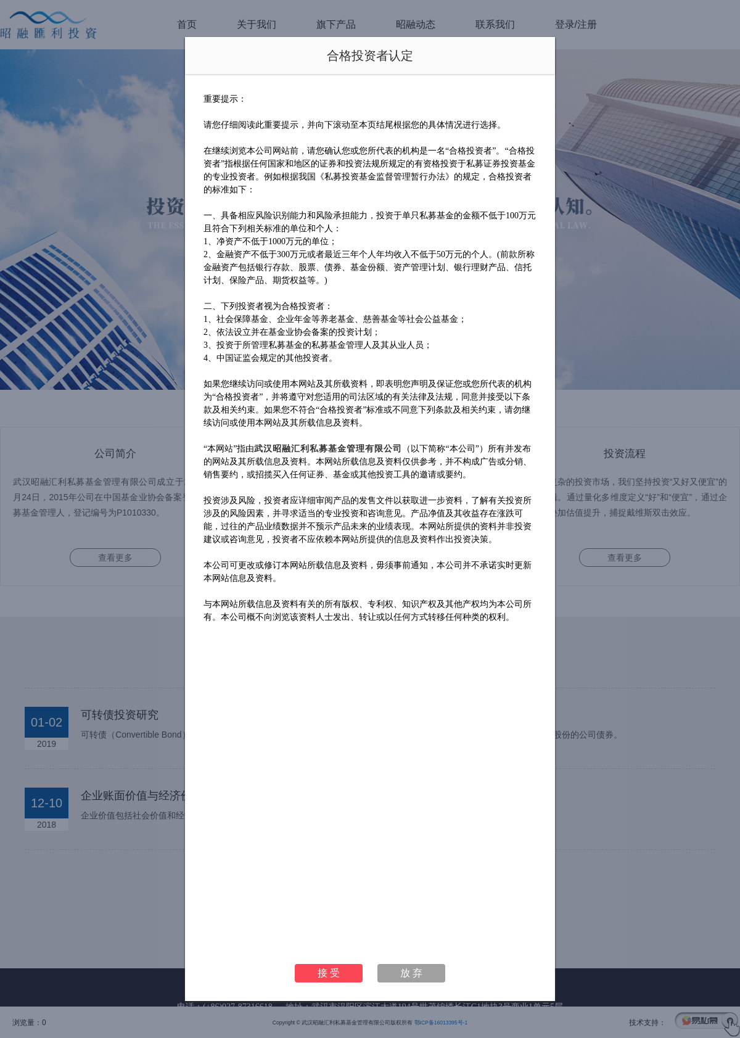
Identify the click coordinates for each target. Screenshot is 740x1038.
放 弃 (411, 973)
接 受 (329, 973)
